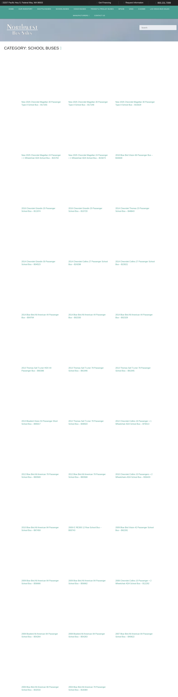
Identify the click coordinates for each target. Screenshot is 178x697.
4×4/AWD (141, 9)
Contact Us (99, 15)
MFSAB (121, 9)
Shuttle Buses (44, 9)
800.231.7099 (164, 3)
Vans (131, 9)
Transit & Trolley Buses (102, 9)
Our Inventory (25, 9)
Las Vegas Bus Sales (159, 9)
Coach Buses (80, 9)
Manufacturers (80, 15)
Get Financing (105, 3)
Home (11, 9)
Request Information (134, 3)
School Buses (62, 9)
